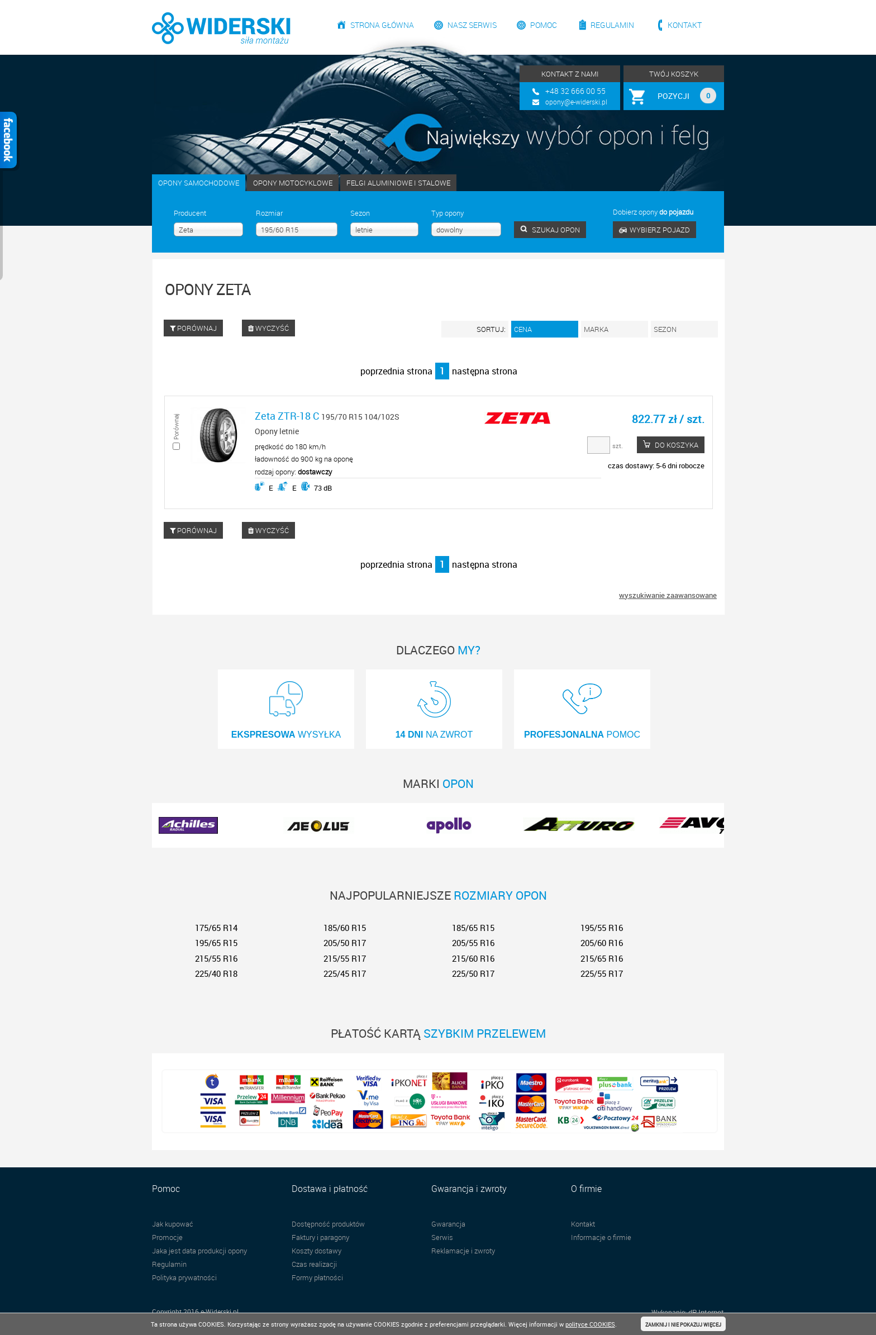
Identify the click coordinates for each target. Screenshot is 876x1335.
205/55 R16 (473, 942)
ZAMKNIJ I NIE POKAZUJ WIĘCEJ (683, 1324)
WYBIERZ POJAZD (654, 230)
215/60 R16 (473, 958)
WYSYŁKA (286, 706)
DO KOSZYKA (670, 445)
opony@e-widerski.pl (576, 101)
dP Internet (706, 1312)
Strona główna (382, 25)
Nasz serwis (472, 25)
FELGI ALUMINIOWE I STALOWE (398, 183)
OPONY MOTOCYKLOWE (292, 183)
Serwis (442, 1237)
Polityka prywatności (184, 1277)
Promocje (167, 1237)
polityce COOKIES (590, 1324)
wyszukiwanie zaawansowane (668, 595)
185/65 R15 (473, 927)
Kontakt (685, 25)
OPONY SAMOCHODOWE (198, 183)
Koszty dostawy (316, 1251)
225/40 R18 (216, 973)
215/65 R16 (601, 958)
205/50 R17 (344, 942)
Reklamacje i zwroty (463, 1251)
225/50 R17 (473, 973)
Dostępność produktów (328, 1224)
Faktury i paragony (320, 1237)
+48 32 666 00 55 (575, 90)
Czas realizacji (314, 1264)
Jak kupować (172, 1224)
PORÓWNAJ (193, 328)
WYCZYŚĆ (268, 328)
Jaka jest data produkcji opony (199, 1251)
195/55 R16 (601, 927)
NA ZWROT (434, 706)
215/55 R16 (216, 958)
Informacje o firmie (601, 1237)
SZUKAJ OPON (550, 230)
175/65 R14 (216, 927)
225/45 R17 (344, 973)
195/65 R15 (216, 942)
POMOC (582, 706)
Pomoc (543, 25)
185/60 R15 (344, 927)
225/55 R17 (601, 973)
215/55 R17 (344, 958)
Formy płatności (317, 1277)
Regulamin (612, 25)
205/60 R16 (601, 942)
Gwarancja (448, 1224)
